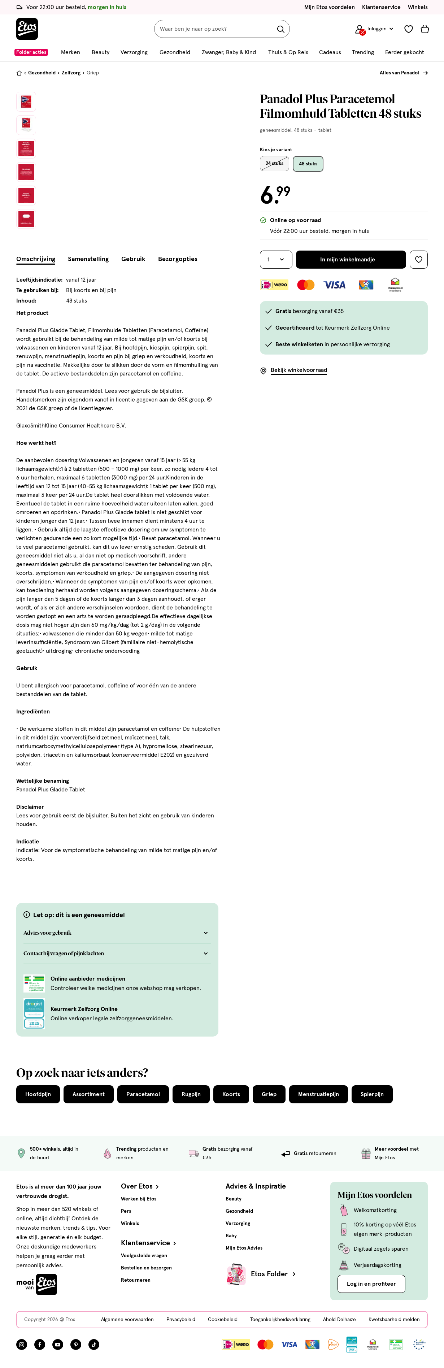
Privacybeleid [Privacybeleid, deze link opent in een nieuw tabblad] (180, 1319)
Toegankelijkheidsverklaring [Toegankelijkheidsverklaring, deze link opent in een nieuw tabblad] (280, 1319)
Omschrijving (35, 259)
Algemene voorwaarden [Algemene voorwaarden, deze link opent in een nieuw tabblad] (127, 1319)
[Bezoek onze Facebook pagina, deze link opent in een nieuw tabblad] (39, 1344)
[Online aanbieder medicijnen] (34, 983)
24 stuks (274, 163)
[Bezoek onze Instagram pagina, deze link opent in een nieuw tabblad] (21, 1344)
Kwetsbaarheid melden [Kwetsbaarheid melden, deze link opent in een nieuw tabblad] (394, 1319)
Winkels (418, 7)
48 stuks (308, 163)
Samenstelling (88, 259)
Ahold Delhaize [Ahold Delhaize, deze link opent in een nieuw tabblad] (339, 1319)
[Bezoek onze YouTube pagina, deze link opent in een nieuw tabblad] (57, 1344)
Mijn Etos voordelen (329, 7)
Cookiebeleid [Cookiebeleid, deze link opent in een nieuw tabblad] (223, 1319)
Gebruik (133, 259)
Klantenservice (381, 7)
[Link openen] (351, 1344)
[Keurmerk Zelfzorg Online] (34, 1013)
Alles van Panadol (399, 72)
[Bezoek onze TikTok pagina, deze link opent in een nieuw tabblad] (93, 1344)
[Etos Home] (27, 29)
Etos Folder (274, 1274)
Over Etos (140, 1186)
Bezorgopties (177, 259)
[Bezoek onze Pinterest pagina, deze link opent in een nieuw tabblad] (75, 1344)
